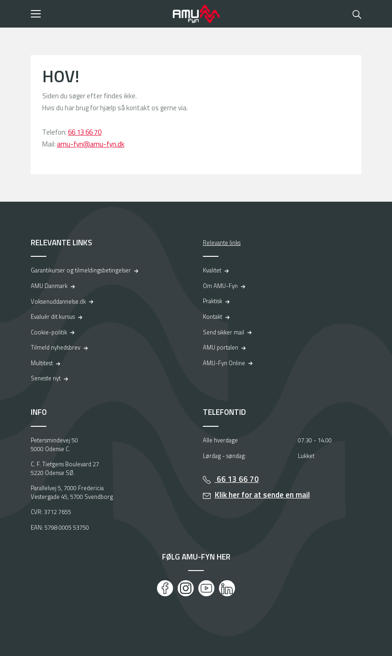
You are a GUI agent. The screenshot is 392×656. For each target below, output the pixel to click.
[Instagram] (186, 588)
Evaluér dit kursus (53, 316)
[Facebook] (165, 588)
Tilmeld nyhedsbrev (55, 347)
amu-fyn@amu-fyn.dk (90, 144)
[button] (98, 13)
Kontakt (212, 316)
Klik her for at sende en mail (262, 494)
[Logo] (196, 14)
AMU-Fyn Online (224, 363)
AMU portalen (220, 347)
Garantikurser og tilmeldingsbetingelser (81, 270)
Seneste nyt (46, 378)
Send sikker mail (223, 332)
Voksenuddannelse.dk (58, 301)
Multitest (42, 363)
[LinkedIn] (227, 588)
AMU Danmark (49, 285)
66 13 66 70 (84, 132)
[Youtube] (206, 588)
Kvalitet (212, 270)
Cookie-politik (49, 332)
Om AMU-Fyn (220, 285)
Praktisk (212, 300)
